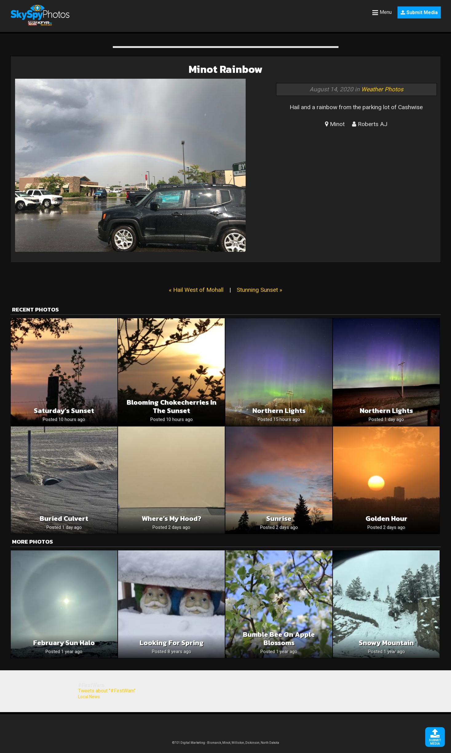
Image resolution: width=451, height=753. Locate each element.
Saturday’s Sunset (64, 410)
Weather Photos (382, 89)
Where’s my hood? (171, 518)
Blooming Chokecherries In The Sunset (171, 406)
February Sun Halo (64, 643)
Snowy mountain (386, 643)
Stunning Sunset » (259, 289)
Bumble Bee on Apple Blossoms (279, 638)
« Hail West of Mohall (196, 289)
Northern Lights (386, 410)
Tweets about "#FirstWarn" (107, 691)
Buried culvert (64, 518)
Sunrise (278, 518)
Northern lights (279, 410)
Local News (89, 696)
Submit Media (419, 12)
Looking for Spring (172, 643)
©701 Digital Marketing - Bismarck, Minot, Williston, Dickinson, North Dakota (225, 742)
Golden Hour (386, 518)
